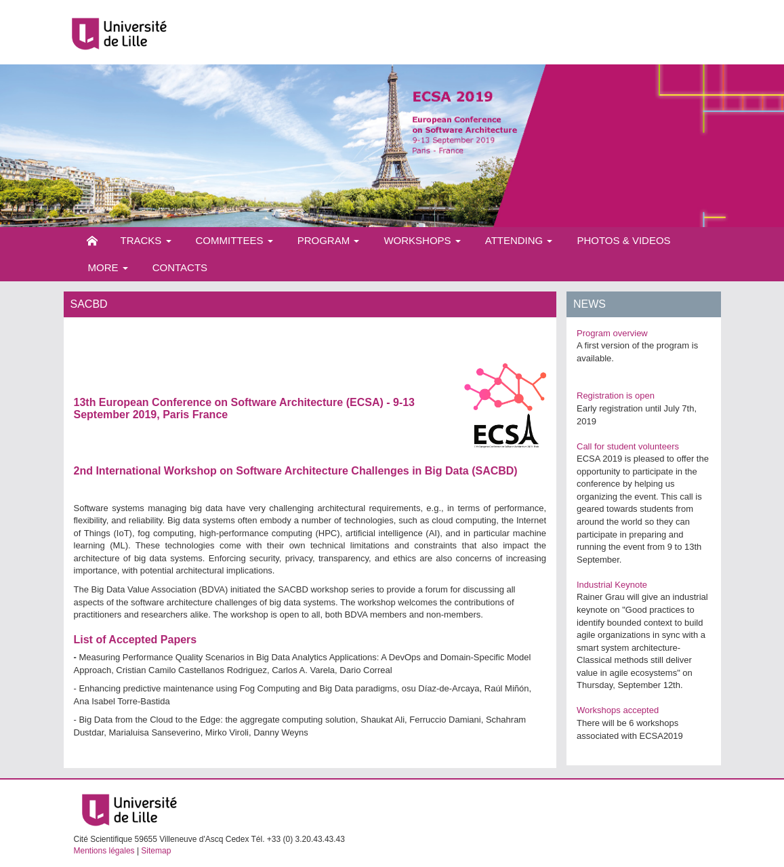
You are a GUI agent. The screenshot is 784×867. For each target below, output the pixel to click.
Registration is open (616, 395)
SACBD (494, 471)
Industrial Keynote (612, 585)
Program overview (612, 333)
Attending (519, 240)
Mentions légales (104, 850)
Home (92, 240)
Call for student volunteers (628, 446)
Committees (234, 240)
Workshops (422, 240)
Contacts (179, 267)
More (108, 267)
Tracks (146, 240)
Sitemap (156, 850)
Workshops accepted (618, 710)
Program (328, 240)
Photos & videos (623, 240)
